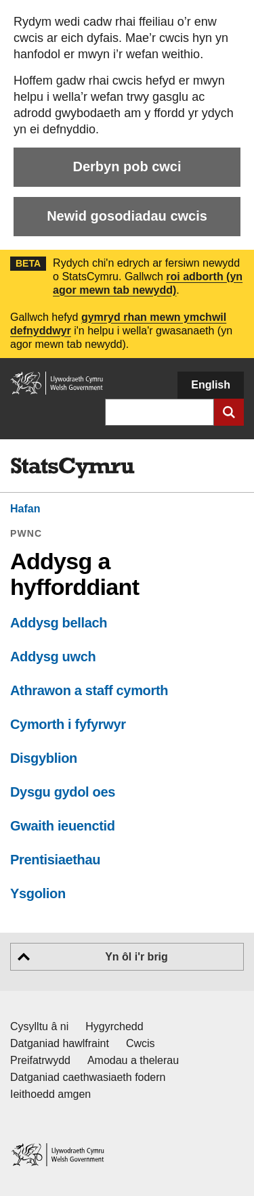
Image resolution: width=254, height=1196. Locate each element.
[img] (72, 468)
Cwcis (140, 1043)
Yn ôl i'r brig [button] (136, 956)
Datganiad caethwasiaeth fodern (88, 1077)
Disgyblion (43, 758)
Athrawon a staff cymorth (89, 690)
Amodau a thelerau (133, 1060)
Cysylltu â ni (39, 1026)
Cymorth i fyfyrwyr (68, 724)
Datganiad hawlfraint (59, 1043)
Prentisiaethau (55, 859)
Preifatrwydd (40, 1060)
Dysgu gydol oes (62, 791)
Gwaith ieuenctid (62, 825)
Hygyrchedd (114, 1026)
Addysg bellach (58, 622)
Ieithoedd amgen (50, 1094)
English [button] (210, 385)
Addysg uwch (53, 656)
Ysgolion (38, 893)
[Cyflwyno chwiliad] (229, 412)
